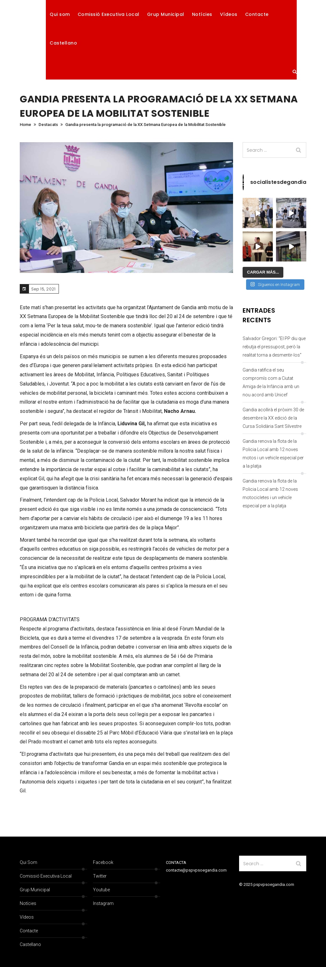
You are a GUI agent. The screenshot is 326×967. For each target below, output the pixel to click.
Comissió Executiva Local (108, 14)
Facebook (103, 862)
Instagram (103, 903)
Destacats (48, 124)
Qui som (60, 14)
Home (25, 124)
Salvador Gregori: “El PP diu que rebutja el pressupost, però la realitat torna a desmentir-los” (274, 347)
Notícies (202, 14)
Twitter (100, 876)
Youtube (101, 889)
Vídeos (228, 14)
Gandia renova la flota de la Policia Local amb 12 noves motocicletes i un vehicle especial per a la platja (270, 493)
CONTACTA (176, 862)
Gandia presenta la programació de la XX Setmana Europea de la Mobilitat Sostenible (145, 124)
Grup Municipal (165, 14)
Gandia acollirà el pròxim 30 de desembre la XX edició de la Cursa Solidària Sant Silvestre (273, 418)
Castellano (63, 43)
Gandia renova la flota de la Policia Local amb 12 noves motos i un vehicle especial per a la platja (273, 454)
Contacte (257, 14)
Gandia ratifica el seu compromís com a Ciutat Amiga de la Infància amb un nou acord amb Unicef (271, 382)
